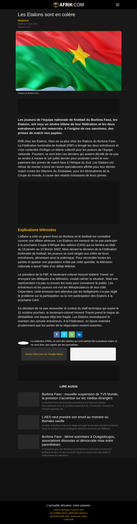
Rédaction (23, 20)
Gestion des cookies (79, 516)
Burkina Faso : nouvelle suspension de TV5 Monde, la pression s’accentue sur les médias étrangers (80, 396)
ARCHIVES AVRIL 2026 (59, 516)
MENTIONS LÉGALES (78, 513)
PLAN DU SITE (77, 510)
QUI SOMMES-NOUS (58, 513)
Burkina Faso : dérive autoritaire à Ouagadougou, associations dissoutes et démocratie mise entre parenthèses (78, 440)
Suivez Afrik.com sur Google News (44, 354)
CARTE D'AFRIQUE (61, 510)
